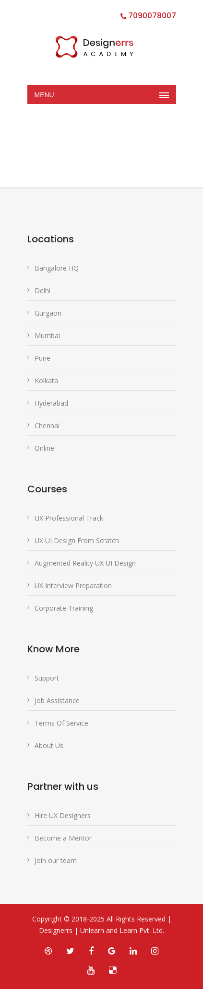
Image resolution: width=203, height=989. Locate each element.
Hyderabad (51, 403)
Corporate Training (64, 608)
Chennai (47, 425)
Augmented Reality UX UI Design (85, 563)
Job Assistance (57, 700)
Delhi (42, 290)
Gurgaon (48, 313)
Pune (42, 358)
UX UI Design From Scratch (77, 540)
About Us (49, 745)
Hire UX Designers (63, 815)
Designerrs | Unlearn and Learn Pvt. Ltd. (101, 930)
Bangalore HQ (57, 268)
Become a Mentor (63, 837)
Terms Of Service (61, 723)
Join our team (56, 860)
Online (44, 448)
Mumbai (47, 335)
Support (47, 677)
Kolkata (46, 380)
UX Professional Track (69, 518)
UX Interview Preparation (73, 585)
